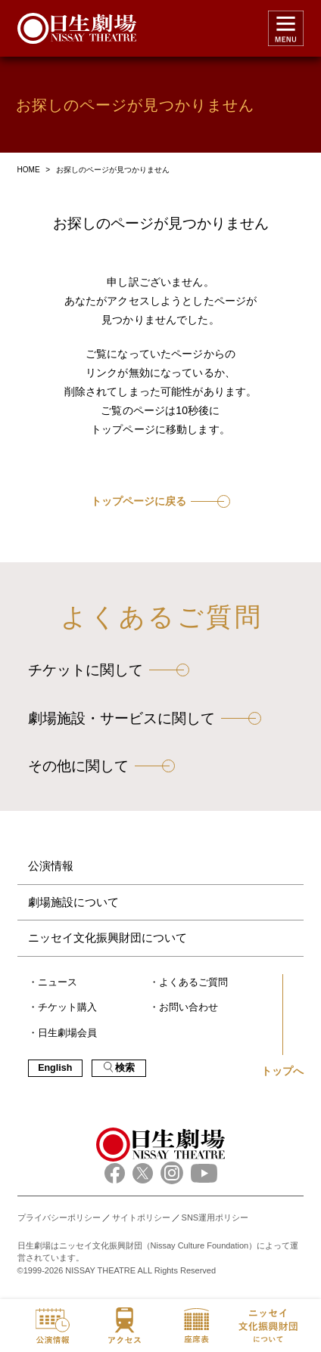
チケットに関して (85, 670)
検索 (119, 1067)
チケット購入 (67, 1007)
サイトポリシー (141, 1217)
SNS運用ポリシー (215, 1217)
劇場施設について (73, 902)
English (55, 1068)
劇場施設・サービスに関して (121, 718)
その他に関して (78, 766)
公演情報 (50, 865)
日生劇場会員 (67, 1033)
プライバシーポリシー (59, 1217)
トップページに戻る (138, 501)
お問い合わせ (188, 1007)
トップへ (282, 1071)
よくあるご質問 (193, 982)
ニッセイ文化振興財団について (107, 937)
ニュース (57, 982)
